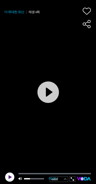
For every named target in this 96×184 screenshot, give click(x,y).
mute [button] (20, 178)
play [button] (10, 177)
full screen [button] (72, 179)
